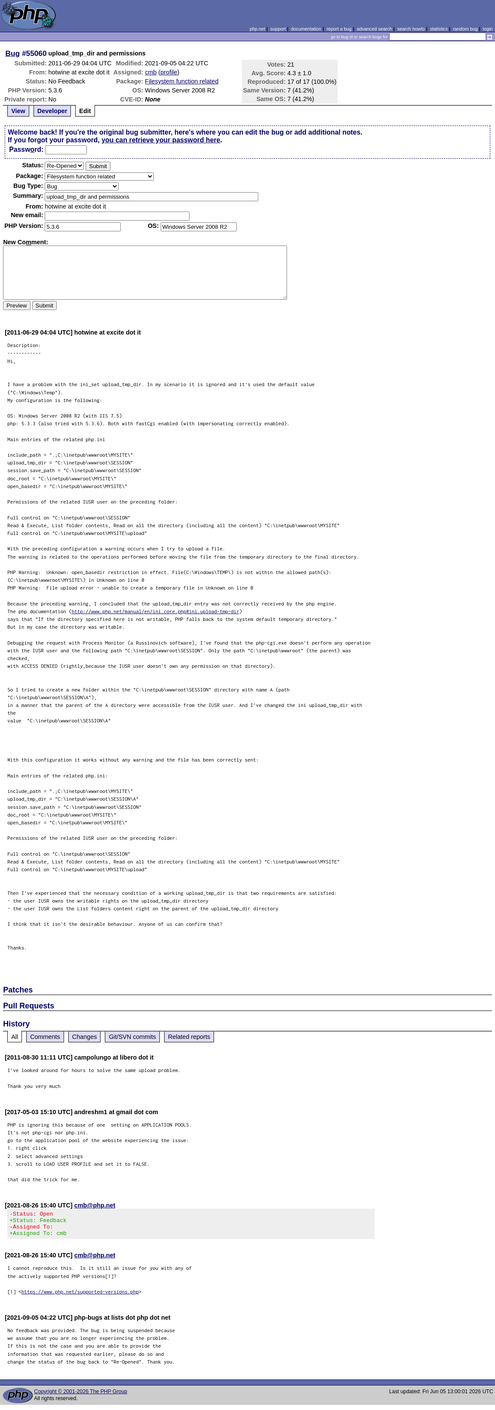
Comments (45, 1036)
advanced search (374, 28)
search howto (411, 28)
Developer (52, 111)
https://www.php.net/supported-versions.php (80, 1296)
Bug (13, 53)
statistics (439, 28)
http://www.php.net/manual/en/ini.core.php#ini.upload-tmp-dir (155, 611)
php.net (257, 28)
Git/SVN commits (132, 1036)
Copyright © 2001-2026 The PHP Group (80, 1397)
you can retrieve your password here (160, 140)
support (278, 28)
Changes (84, 1036)
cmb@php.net (95, 1205)
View (18, 111)
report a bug (339, 28)
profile (168, 72)
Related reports (189, 1036)
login (488, 28)
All (14, 1036)
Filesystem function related (181, 81)
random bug (465, 28)
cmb (150, 72)
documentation (306, 28)
